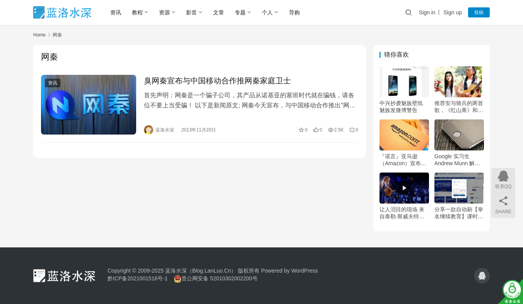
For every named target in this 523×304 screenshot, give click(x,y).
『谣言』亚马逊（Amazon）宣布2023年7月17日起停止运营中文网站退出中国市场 (403, 160)
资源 (164, 12)
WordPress (304, 271)
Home (39, 35)
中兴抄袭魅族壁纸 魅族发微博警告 (401, 106)
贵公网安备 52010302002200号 (219, 278)
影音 (191, 12)
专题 (240, 12)
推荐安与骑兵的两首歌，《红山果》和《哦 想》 (458, 107)
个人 (267, 12)
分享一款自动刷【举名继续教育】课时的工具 (458, 213)
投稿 (479, 12)
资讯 (115, 12)
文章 (218, 12)
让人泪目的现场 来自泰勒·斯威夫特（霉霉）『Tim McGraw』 (401, 213)
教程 (137, 12)
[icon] (482, 275)
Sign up (453, 12)
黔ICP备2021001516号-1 (138, 278)
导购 (294, 12)
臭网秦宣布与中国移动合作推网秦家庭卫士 (217, 80)
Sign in (427, 12)
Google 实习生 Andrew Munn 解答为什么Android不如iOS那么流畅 (457, 160)
